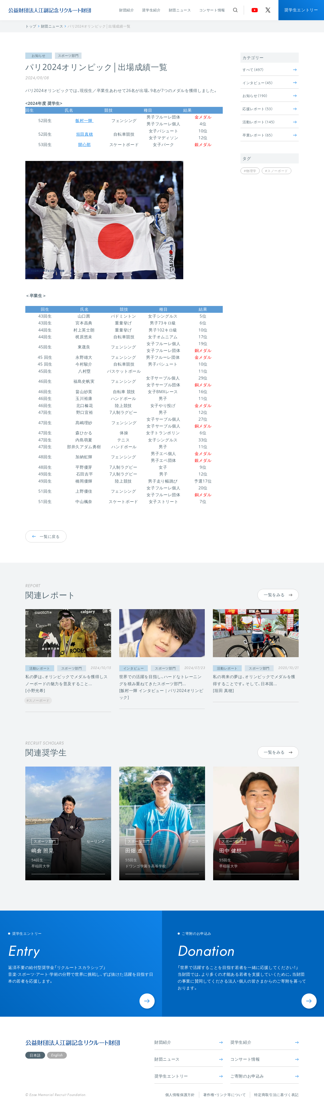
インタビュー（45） (269, 82)
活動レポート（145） (269, 122)
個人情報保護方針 (180, 1094)
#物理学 (250, 171)
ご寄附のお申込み (264, 1076)
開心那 (84, 144)
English (57, 1055)
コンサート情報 (212, 10)
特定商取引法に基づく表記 (276, 1094)
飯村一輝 (84, 120)
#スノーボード (276, 171)
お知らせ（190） (269, 95)
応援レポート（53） (269, 108)
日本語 (35, 1055)
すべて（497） (269, 69)
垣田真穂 (84, 134)
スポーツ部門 (68, 56)
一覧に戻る (46, 536)
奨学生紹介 (151, 10)
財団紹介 (126, 10)
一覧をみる (278, 595)
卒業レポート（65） (269, 135)
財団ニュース (180, 10)
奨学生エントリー (301, 10)
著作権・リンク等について (224, 1094)
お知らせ (39, 56)
